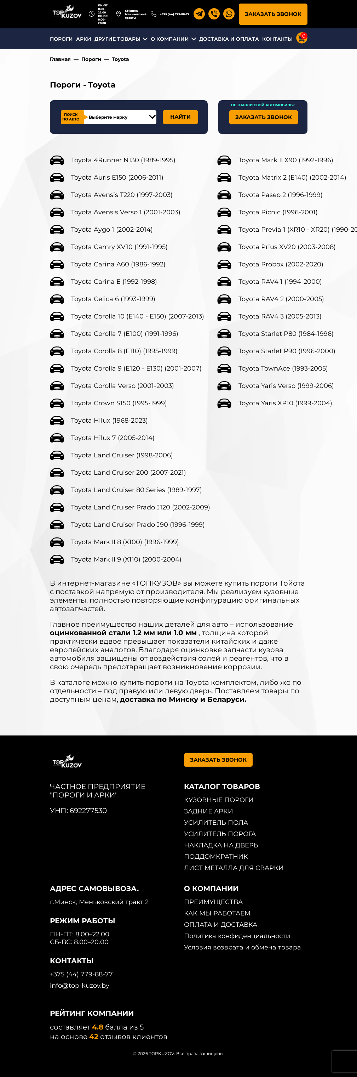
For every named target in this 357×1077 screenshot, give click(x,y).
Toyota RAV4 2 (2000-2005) (281, 299)
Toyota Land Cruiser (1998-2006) (122, 455)
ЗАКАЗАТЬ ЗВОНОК (273, 14)
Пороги (91, 59)
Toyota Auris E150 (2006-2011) (117, 177)
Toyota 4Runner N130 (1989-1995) (123, 160)
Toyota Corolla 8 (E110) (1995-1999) (124, 351)
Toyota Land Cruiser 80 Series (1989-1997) (136, 490)
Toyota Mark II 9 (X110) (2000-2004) (126, 559)
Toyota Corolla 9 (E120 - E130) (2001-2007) (136, 368)
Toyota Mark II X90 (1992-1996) (285, 160)
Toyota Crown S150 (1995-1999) (119, 403)
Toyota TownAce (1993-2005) (283, 368)
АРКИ (83, 39)
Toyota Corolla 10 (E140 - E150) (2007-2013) (137, 316)
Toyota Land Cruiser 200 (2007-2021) (128, 473)
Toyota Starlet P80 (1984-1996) (286, 334)
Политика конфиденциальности (237, 936)
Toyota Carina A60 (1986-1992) (118, 264)
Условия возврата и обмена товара (242, 947)
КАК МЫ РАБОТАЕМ (217, 913)
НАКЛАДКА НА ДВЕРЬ (221, 845)
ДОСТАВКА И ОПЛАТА (229, 39)
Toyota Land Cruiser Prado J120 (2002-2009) (140, 507)
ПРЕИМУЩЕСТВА (213, 902)
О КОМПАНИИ (170, 39)
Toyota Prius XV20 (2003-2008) (287, 247)
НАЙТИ (180, 116)
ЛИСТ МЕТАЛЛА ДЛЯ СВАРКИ (234, 868)
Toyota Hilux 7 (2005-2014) (113, 438)
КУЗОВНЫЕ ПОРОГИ (219, 800)
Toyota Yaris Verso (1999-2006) (286, 386)
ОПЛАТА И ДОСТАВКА (220, 925)
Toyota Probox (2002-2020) (280, 264)
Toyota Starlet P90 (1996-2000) (286, 351)
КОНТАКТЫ (277, 39)
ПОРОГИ (61, 39)
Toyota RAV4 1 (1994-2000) (280, 282)
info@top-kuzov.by (79, 985)
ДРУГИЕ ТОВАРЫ (117, 39)
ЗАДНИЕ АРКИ (208, 811)
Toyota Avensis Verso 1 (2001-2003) (125, 212)
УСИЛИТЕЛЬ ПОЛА (216, 823)
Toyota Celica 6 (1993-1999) (113, 299)
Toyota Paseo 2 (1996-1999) (280, 195)
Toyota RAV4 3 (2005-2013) (280, 316)
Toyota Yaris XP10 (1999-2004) (285, 403)
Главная (60, 59)
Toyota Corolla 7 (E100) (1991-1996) (124, 334)
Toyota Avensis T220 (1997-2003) (122, 195)
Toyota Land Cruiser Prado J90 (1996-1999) (138, 525)
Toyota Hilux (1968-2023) (109, 420)
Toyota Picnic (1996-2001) (278, 212)
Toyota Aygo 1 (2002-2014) (112, 229)
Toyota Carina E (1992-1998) (114, 282)
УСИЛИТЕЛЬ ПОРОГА (220, 834)
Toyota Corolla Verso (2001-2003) (122, 386)
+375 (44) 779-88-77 (174, 14)
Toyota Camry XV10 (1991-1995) (119, 247)
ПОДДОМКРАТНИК (216, 857)
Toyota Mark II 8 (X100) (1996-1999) (125, 542)
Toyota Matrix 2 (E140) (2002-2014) (292, 177)
